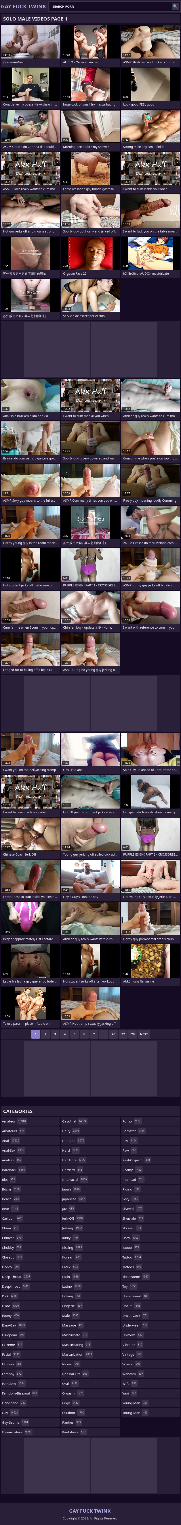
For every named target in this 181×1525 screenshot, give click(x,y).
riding (131, 1189)
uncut (132, 1305)
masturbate (75, 1335)
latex (70, 1267)
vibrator (132, 1344)
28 (133, 1034)
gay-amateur (17, 1432)
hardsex (72, 1169)
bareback (14, 1169)
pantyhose (74, 1432)
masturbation (77, 1354)
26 (113, 1034)
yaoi (129, 1393)
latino (72, 1286)
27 (123, 1034)
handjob (73, 1140)
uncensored (136, 1296)
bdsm (11, 1189)
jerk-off (73, 1218)
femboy (12, 1373)
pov (130, 1140)
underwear (135, 1325)
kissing (72, 1247)
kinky (70, 1237)
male (71, 1315)
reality (132, 1169)
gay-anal (74, 1121)
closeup (12, 1257)
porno (132, 1121)
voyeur (132, 1364)
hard (71, 1150)
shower (132, 1228)
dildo (11, 1305)
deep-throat (16, 1276)
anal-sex (13, 1150)
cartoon (12, 1218)
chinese (12, 1237)
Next (144, 1034)
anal (11, 1140)
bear (10, 1208)
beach (11, 1199)
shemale (133, 1218)
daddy (11, 1267)
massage (73, 1325)
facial (11, 1354)
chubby (12, 1247)
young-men (135, 1412)
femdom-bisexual (20, 1393)
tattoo (132, 1257)
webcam (133, 1373)
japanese (74, 1199)
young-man (135, 1403)
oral (70, 1383)
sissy (131, 1237)
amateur (14, 1121)
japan (71, 1189)
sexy (130, 1199)
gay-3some (15, 1422)
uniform (133, 1335)
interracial (75, 1179)
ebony (11, 1315)
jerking (72, 1228)
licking (71, 1296)
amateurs (13, 1131)
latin (71, 1276)
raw (129, 1150)
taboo (131, 1247)
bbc (9, 1179)
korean (72, 1257)
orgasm (73, 1393)
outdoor (73, 1412)
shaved (133, 1208)
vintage (132, 1354)
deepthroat (16, 1286)
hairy (71, 1131)
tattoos (132, 1267)
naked (71, 1364)
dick (10, 1296)
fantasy (12, 1364)
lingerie (72, 1305)
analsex (12, 1160)
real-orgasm (136, 1160)
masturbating (76, 1344)
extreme (12, 1344)
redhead (133, 1179)
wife (130, 1383)
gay (10, 1412)
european (13, 1335)
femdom (14, 1383)
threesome (136, 1276)
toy (129, 1286)
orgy (71, 1403)
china (10, 1228)
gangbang (14, 1403)
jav (68, 1208)
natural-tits (75, 1373)
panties (72, 1422)
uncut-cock (135, 1315)
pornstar (134, 1131)
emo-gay (14, 1325)
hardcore (74, 1160)
